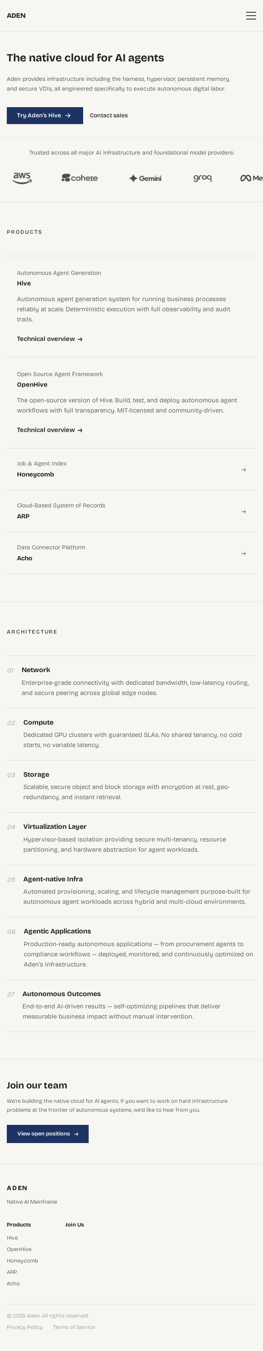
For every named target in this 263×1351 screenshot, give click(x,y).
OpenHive (19, 1249)
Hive (12, 1238)
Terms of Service (74, 1327)
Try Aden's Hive (45, 116)
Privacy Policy (25, 1327)
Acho (13, 1284)
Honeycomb (22, 1261)
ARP (12, 1272)
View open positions (47, 1134)
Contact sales (109, 115)
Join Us (74, 1225)
